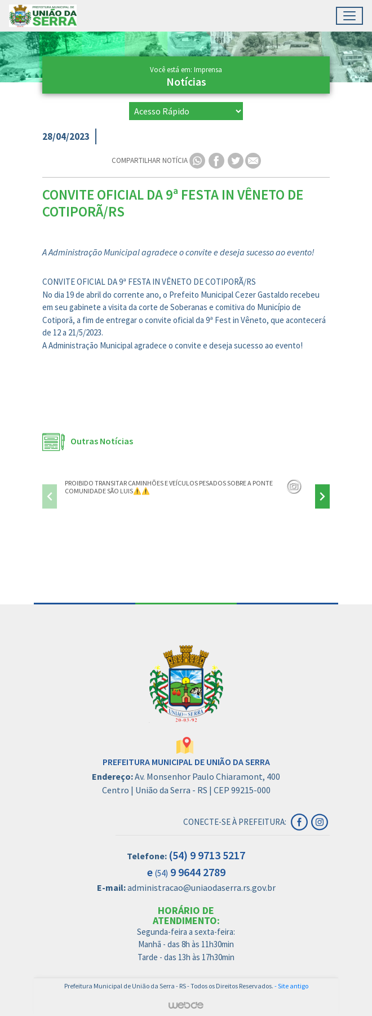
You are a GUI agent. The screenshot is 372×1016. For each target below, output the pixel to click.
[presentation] (49, 496)
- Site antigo (291, 986)
